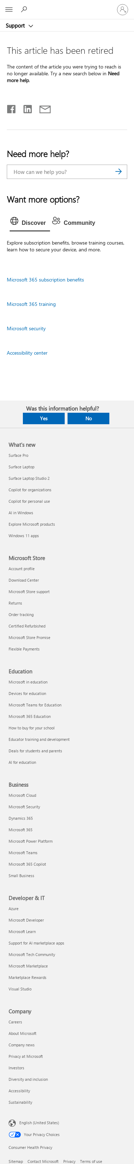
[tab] (30, 223)
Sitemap (16, 1161)
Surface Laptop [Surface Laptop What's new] (21, 466)
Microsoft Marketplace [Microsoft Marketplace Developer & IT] (28, 966)
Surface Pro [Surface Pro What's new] (18, 455)
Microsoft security (26, 328)
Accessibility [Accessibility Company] (19, 1090)
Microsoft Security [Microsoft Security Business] (24, 806)
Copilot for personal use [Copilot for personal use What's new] (29, 501)
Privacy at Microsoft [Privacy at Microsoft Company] (26, 1056)
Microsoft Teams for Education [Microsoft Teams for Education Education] (35, 705)
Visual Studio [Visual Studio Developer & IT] (20, 989)
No (88, 418)
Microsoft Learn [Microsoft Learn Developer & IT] (22, 931)
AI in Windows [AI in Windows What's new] (21, 512)
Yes (44, 418)
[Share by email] (42, 107)
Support (16, 25)
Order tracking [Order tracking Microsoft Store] (21, 614)
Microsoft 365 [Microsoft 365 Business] (21, 829)
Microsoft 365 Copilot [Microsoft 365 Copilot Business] (27, 864)
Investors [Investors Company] (16, 1067)
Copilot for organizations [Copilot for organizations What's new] (30, 489)
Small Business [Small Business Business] (21, 875)
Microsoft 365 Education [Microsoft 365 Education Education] (30, 716)
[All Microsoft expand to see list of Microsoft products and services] (9, 9)
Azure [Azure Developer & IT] (14, 908)
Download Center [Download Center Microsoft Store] (24, 580)
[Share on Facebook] (12, 107)
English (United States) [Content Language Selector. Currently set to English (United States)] (39, 1122)
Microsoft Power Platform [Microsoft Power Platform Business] (31, 841)
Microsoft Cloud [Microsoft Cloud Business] (22, 795)
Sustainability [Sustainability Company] (20, 1102)
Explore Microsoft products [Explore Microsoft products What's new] (32, 524)
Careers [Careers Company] (15, 1022)
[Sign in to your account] (122, 9)
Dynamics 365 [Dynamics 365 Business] (21, 818)
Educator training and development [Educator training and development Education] (39, 739)
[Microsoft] (67, 5)
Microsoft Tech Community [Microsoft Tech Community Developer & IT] (32, 954)
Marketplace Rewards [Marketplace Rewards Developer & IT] (27, 977)
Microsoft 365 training (31, 304)
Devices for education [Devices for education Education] (27, 693)
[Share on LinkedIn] (25, 107)
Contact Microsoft (43, 1161)
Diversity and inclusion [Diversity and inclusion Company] (28, 1079)
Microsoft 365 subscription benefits (45, 279)
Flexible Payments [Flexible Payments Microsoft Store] (24, 649)
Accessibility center (27, 352)
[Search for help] (25, 9)
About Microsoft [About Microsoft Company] (22, 1033)
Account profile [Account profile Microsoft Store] (22, 568)
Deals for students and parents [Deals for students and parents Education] (35, 750)
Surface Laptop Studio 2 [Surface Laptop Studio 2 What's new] (29, 478)
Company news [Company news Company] (22, 1044)
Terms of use (91, 1161)
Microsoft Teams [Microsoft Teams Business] (23, 852)
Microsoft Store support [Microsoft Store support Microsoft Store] (29, 591)
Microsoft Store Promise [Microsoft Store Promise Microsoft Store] (29, 637)
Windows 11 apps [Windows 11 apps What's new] (24, 535)
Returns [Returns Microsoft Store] (15, 603)
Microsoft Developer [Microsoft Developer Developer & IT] (26, 920)
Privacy (69, 1161)
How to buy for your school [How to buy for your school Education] (32, 727)
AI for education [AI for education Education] (22, 762)
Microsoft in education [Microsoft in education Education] (28, 682)
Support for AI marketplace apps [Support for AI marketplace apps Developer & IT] (36, 943)
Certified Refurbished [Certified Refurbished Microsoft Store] (27, 626)
